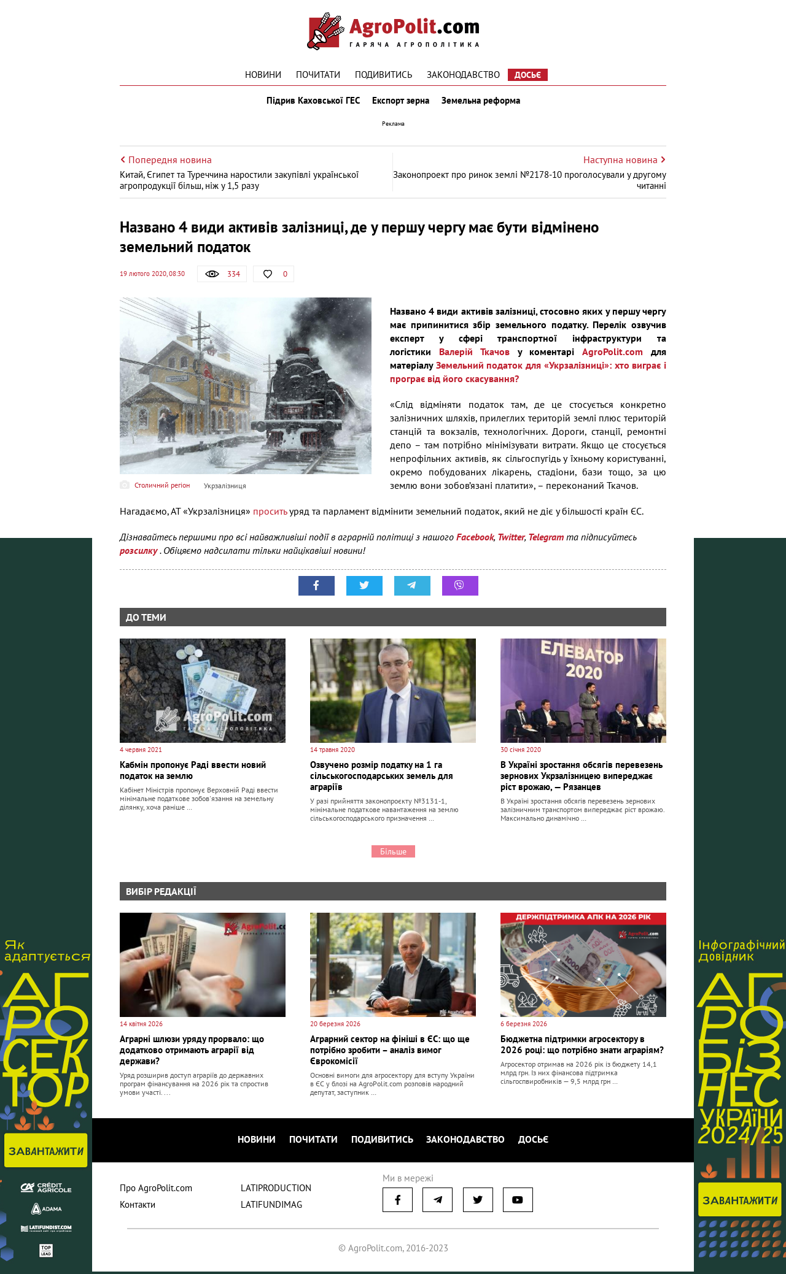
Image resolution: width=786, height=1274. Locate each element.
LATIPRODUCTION (276, 1190)
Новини (263, 74)
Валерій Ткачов (474, 357)
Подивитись (383, 74)
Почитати (318, 74)
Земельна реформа (483, 103)
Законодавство (463, 74)
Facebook (475, 542)
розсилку (140, 556)
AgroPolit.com (612, 357)
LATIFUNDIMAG (271, 1207)
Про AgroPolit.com (156, 1190)
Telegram (546, 542)
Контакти (137, 1207)
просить (270, 516)
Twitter (510, 542)
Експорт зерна (400, 103)
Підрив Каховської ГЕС (310, 103)
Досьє (528, 74)
